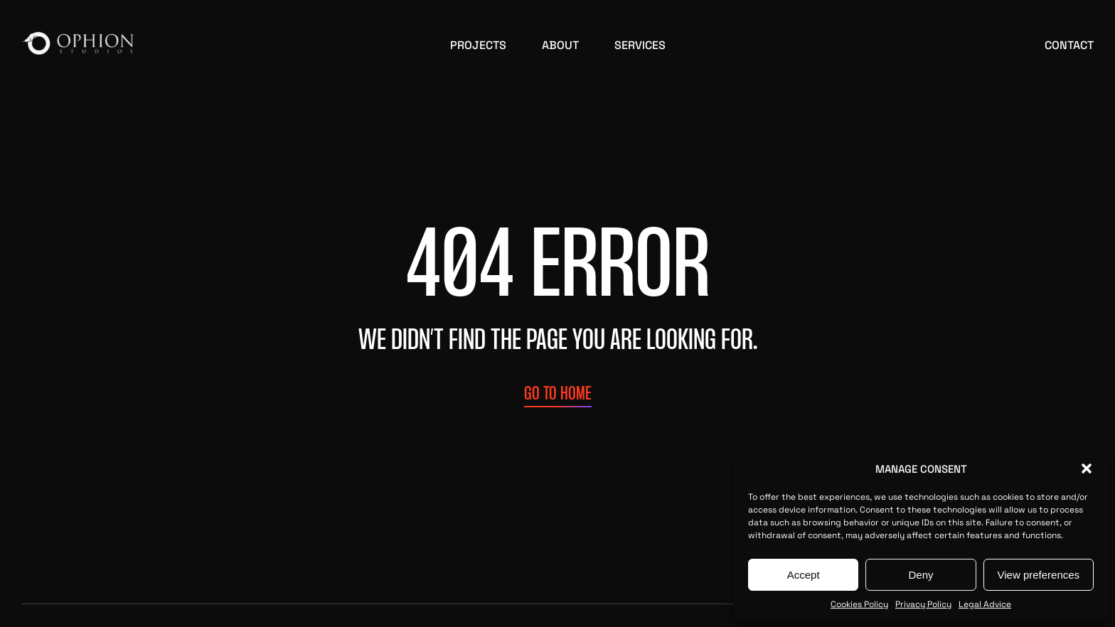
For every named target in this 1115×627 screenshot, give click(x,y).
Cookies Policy (859, 603)
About (560, 44)
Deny (920, 575)
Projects (478, 44)
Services (640, 44)
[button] (1086, 468)
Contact (1069, 44)
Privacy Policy (923, 603)
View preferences (1039, 575)
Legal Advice (985, 603)
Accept (803, 575)
